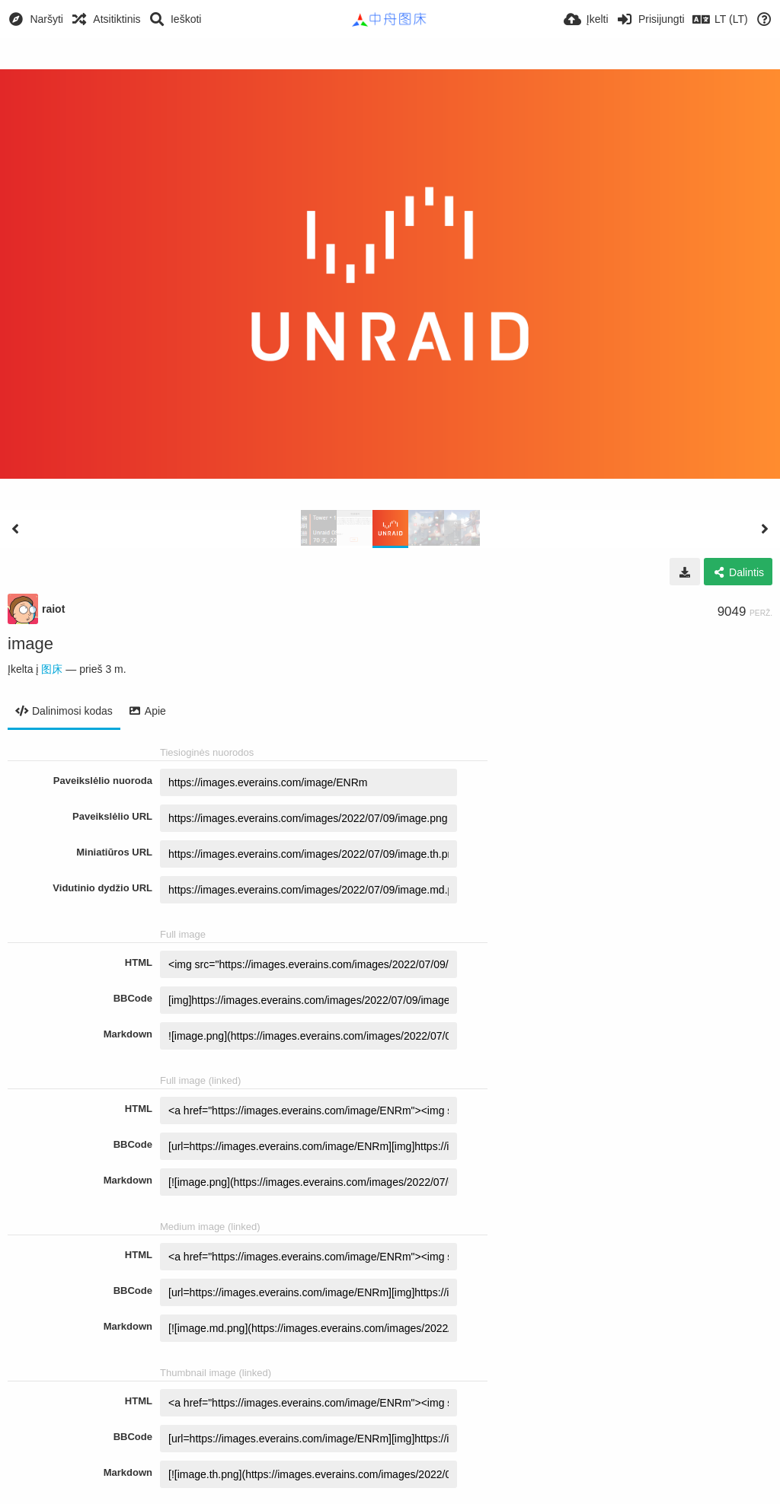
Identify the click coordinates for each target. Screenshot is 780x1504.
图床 (51, 669)
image (30, 643)
